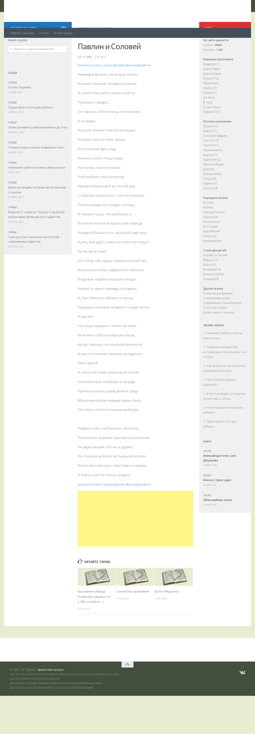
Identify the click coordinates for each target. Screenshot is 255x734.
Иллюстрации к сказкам (218, 328)
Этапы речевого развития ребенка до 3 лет (38, 143)
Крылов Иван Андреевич (96, 44)
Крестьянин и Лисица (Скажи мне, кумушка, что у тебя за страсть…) (94, 612)
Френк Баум (211, 99)
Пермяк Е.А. (210, 199)
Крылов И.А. (210, 171)
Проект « (45, 685)
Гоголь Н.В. (210, 194)
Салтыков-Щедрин (215, 151)
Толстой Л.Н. (211, 156)
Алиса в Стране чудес (217, 496)
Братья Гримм (212, 89)
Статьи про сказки (215, 323)
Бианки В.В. (210, 204)
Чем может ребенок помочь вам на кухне (36, 183)
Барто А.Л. (210, 280)
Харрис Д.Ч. (210, 104)
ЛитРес (207, 467)
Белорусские (211, 237)
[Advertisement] (135, 534)
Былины (208, 223)
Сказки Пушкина (19, 103)
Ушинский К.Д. (212, 175)
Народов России (214, 228)
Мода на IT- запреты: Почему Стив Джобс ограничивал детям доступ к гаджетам (36, 230)
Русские (208, 218)
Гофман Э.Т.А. (211, 128)
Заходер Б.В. (211, 295)
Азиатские (210, 252)
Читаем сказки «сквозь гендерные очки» (36, 163)
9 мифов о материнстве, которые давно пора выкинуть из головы (224, 368)
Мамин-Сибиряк (213, 180)
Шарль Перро (211, 85)
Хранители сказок (43, 14)
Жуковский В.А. (213, 190)
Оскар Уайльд (212, 123)
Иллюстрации (63, 33)
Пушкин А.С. (210, 142)
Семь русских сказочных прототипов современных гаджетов (33, 255)
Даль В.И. (209, 185)
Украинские (210, 233)
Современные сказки (216, 314)
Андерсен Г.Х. (211, 80)
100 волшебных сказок (217, 516)
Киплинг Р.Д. (211, 94)
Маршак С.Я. (211, 276)
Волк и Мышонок (167, 607)
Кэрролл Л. (210, 108)
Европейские (211, 247)
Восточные (210, 242)
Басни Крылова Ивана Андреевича (137, 80)
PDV (89, 72)
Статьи (44, 33)
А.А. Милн (209, 113)
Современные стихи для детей (222, 319)
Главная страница (22, 33)
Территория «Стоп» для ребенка (30, 123)
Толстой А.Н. (211, 161)
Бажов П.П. (210, 147)
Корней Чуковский (215, 271)
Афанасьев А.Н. (213, 166)
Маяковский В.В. (213, 290)
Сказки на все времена (218, 309)
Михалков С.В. (212, 285)
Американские (212, 257)
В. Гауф (208, 118)
